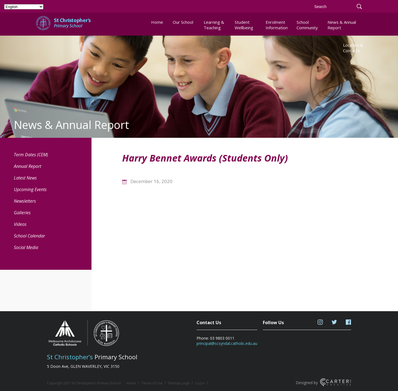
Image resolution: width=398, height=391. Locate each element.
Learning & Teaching (214, 24)
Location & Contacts (353, 47)
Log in (200, 383)
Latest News (25, 178)
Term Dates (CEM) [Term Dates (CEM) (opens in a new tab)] (31, 155)
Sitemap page (179, 383)
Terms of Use (152, 383)
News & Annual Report (342, 24)
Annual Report (27, 166)
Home (157, 22)
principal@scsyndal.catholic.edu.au (227, 343)
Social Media (26, 247)
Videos (20, 224)
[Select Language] (23, 6)
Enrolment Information (276, 24)
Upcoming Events (30, 189)
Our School (183, 22)
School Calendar (29, 236)
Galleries (22, 213)
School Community (307, 24)
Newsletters (25, 201)
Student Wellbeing (244, 24)
